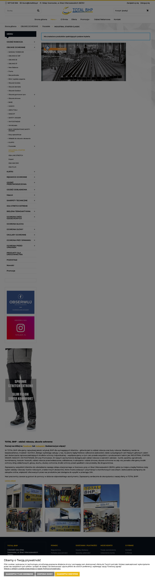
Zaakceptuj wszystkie (67, 574)
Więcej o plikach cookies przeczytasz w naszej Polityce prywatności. (32, 569)
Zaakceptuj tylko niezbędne (19, 574)
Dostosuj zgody (45, 574)
